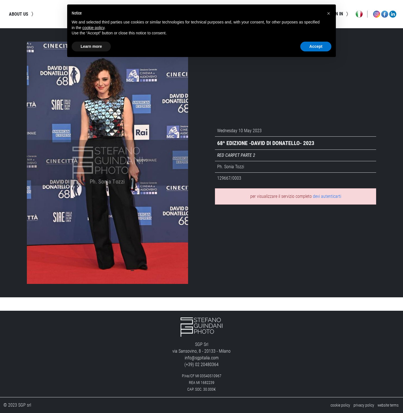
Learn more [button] (91, 46)
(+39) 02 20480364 (201, 364)
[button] (328, 13)
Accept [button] (315, 46)
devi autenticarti (327, 196)
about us (22, 14)
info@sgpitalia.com (202, 357)
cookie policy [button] (93, 27)
